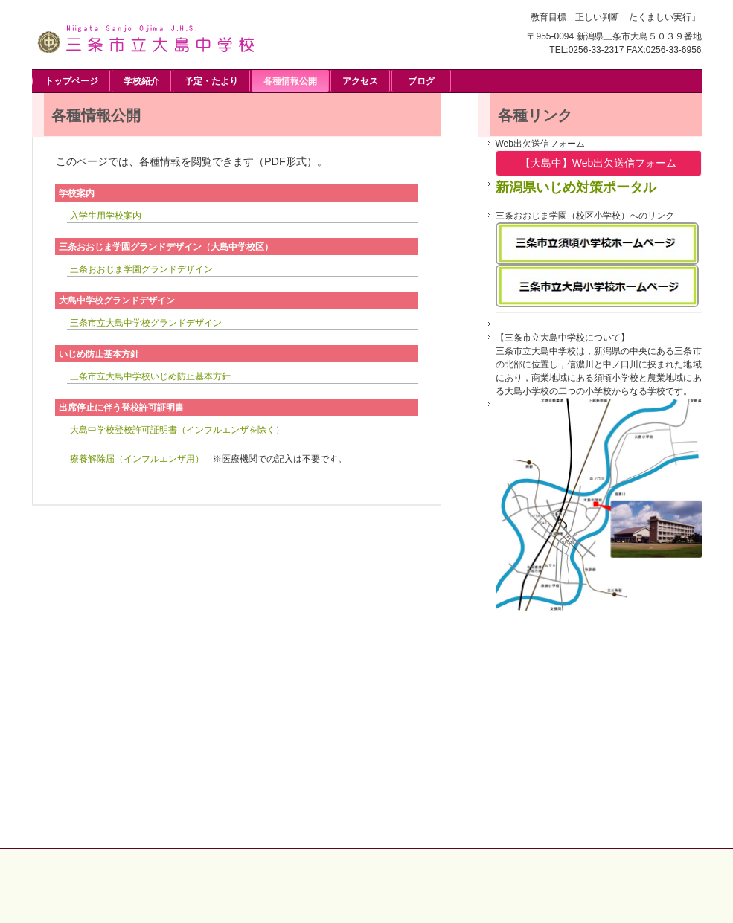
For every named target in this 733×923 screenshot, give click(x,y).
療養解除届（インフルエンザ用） (137, 459)
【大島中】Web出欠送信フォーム (598, 163)
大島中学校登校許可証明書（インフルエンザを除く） (177, 430)
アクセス (360, 81)
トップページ (71, 81)
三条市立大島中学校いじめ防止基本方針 (150, 376)
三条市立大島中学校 (143, 37)
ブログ (421, 81)
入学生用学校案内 (105, 215)
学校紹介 (141, 81)
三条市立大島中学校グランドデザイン (146, 323)
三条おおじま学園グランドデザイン (141, 269)
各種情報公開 (290, 81)
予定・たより (211, 81)
